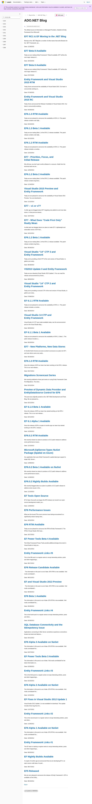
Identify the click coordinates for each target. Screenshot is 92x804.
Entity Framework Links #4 (38, 610)
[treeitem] (11, 21)
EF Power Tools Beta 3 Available (41, 656)
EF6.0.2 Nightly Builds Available (41, 481)
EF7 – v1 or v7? (32, 206)
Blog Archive (32, 15)
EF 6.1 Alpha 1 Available (37, 421)
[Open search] (84, 2)
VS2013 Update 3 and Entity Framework (45, 269)
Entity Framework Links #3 (38, 670)
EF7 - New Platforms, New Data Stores (44, 346)
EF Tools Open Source (36, 496)
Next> (26, 784)
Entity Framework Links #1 (38, 742)
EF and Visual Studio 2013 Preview (43, 581)
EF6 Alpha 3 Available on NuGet (41, 642)
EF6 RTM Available (34, 524)
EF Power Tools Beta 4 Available (41, 539)
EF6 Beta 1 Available (35, 596)
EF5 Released (31, 771)
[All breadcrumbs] (25, 15)
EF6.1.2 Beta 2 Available (37, 174)
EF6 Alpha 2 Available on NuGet (41, 685)
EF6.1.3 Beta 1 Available (37, 128)
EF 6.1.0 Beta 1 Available (37, 407)
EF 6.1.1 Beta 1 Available (37, 332)
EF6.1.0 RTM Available (36, 361)
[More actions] (66, 15)
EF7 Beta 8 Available (35, 51)
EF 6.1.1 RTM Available (36, 300)
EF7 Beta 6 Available (35, 65)
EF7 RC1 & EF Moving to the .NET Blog (45, 36)
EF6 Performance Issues (37, 510)
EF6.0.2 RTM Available (36, 435)
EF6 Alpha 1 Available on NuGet (41, 728)
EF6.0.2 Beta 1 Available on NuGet (42, 467)
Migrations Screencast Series (40, 375)
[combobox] (11, 17)
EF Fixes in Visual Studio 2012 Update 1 (45, 699)
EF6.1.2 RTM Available (36, 142)
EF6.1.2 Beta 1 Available (37, 237)
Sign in (88, 2)
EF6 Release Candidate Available (42, 567)
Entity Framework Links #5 (38, 553)
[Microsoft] (3, 2)
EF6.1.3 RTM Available (36, 114)
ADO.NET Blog (41, 15)
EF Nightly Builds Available (38, 756)
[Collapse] (20, 14)
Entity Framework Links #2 (38, 713)
